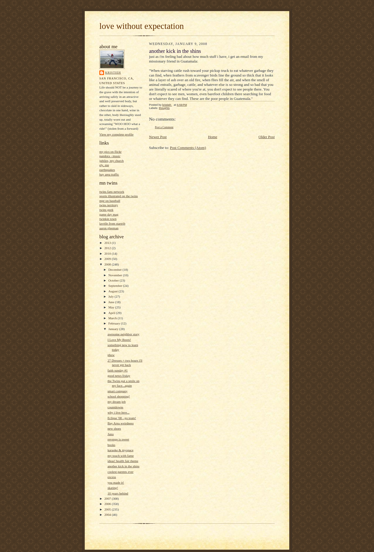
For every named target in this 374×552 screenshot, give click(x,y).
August (113, 291)
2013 (108, 242)
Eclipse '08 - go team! (122, 418)
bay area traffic (109, 174)
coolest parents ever (121, 471)
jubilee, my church (111, 160)
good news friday (119, 375)
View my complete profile (116, 134)
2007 (108, 498)
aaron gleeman (108, 228)
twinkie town (108, 219)
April (112, 313)
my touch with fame (121, 455)
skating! (113, 487)
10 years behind (118, 493)
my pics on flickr (110, 151)
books (111, 445)
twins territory (108, 205)
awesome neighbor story (123, 334)
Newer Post (158, 137)
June (111, 302)
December (115, 269)
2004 (108, 514)
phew (111, 355)
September (115, 285)
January (114, 329)
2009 (108, 259)
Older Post (267, 137)
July (111, 296)
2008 (108, 264)
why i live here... (118, 412)
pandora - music (109, 156)
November (115, 275)
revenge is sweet (118, 439)
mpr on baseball (109, 200)
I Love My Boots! (119, 339)
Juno (111, 434)
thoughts (164, 108)
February (114, 323)
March (113, 318)
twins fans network (111, 191)
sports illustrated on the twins (118, 196)
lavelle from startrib (112, 223)
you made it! (116, 482)
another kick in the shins (123, 466)
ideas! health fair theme (123, 461)
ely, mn (104, 165)
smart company (118, 391)
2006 (108, 504)
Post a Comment (164, 127)
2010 (108, 253)
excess (112, 477)
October (114, 280)
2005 (108, 509)
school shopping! (119, 396)
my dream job (117, 401)
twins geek (106, 209)
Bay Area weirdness (121, 423)
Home (212, 137)
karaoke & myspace (121, 450)
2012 (108, 248)
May (111, 307)
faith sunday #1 (118, 370)
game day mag (108, 214)
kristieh (113, 72)
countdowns (115, 407)
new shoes (114, 428)
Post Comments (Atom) (188, 147)
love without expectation (141, 26)
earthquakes (107, 169)
